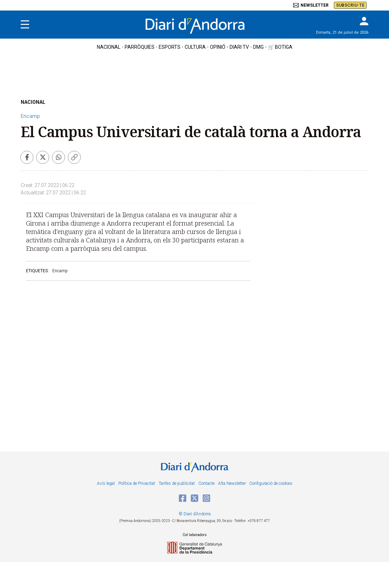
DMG (258, 47)
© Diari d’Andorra (195, 513)
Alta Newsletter (232, 483)
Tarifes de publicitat (177, 483)
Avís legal (106, 483)
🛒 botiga (280, 47)
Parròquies (139, 47)
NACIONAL (33, 102)
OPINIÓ (217, 47)
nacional (108, 47)
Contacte (206, 483)
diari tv (239, 47)
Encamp (30, 116)
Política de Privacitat (136, 483)
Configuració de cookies (270, 483)
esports (169, 47)
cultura (195, 47)
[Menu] (25, 25)
